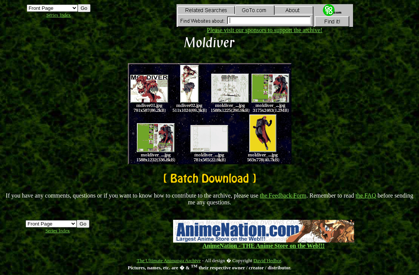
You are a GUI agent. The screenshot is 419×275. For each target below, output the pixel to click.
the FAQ (366, 195)
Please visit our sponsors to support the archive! (265, 27)
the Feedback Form (283, 195)
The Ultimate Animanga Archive (169, 260)
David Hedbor (267, 260)
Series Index (58, 15)
